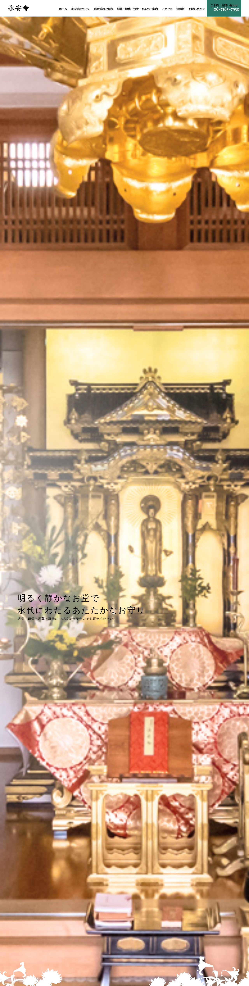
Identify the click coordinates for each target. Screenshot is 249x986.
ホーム (63, 9)
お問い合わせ (197, 9)
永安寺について (80, 9)
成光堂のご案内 (103, 9)
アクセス (167, 9)
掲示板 (180, 9)
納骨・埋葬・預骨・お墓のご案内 (137, 9)
